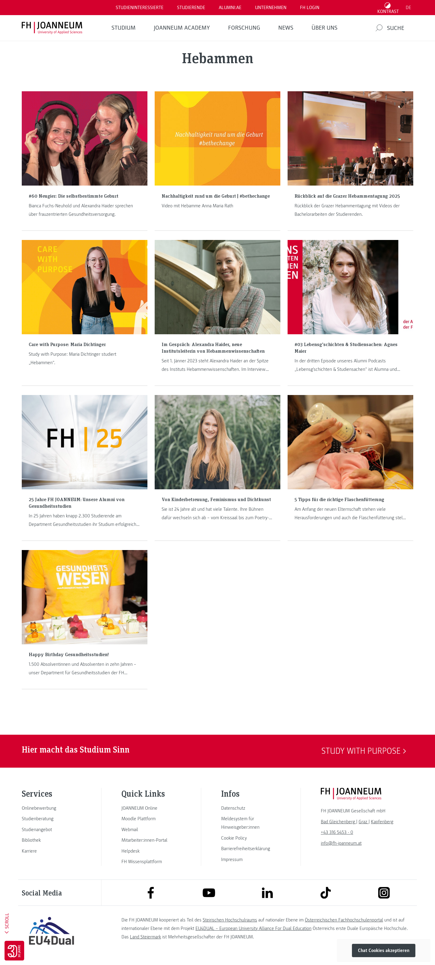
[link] (51, 808)
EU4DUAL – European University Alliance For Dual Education (253, 928)
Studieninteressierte (139, 8)
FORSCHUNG (244, 27)
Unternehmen (270, 8)
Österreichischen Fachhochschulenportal (344, 920)
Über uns (324, 27)
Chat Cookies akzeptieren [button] (383, 950)
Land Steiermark (145, 937)
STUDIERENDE (191, 8)
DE (408, 8)
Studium (123, 27)
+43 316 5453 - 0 (337, 832)
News (285, 27)
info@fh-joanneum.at (341, 843)
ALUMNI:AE (230, 8)
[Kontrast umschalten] (388, 7)
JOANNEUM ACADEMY (182, 27)
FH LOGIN (309, 8)
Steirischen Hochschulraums (230, 920)
